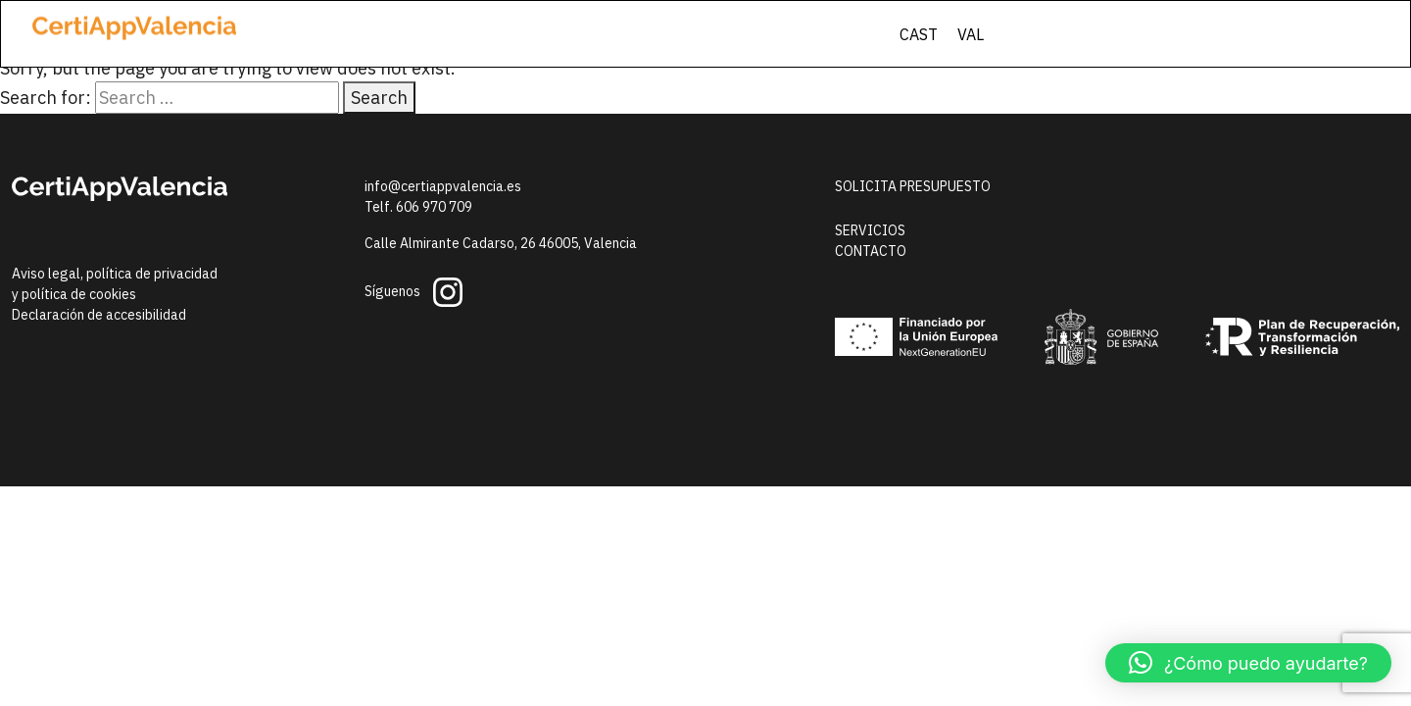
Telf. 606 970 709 (418, 207)
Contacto (870, 251)
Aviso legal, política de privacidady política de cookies (115, 284)
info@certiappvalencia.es (443, 186)
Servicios (870, 230)
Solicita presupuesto (913, 186)
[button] (1248, 662)
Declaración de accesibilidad (99, 315)
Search (379, 97)
